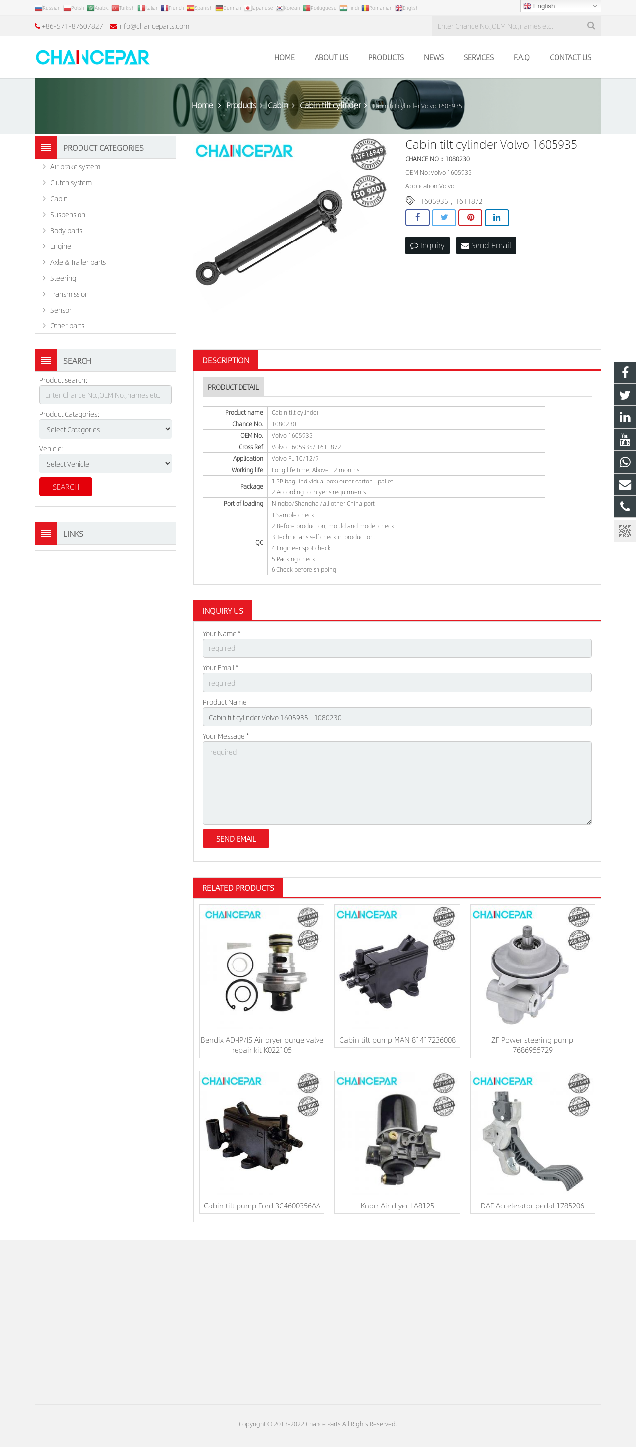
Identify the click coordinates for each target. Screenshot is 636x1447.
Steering (63, 277)
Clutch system (71, 182)
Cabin (59, 198)
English (539, 6)
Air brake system (75, 166)
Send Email (486, 245)
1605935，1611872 (451, 201)
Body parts (66, 230)
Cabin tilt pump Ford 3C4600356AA (262, 1205)
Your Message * (226, 735)
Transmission (69, 293)
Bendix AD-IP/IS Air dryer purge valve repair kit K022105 (262, 1044)
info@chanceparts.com (153, 25)
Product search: (63, 379)
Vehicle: (51, 448)
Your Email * (220, 667)
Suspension (67, 214)
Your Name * (221, 633)
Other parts (67, 325)
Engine (60, 246)
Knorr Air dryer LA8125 (397, 1205)
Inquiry (427, 245)
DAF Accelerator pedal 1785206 (532, 1205)
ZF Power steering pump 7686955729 (532, 1044)
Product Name (225, 701)
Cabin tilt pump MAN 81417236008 (397, 1039)
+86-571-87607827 (72, 25)
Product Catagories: (69, 413)
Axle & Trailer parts (78, 261)
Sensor (61, 309)
